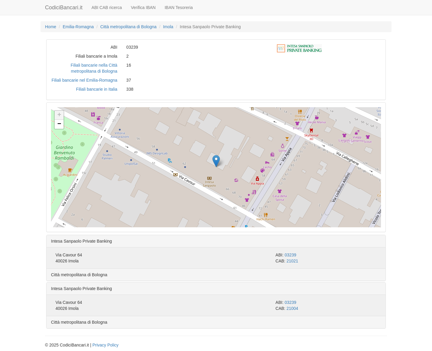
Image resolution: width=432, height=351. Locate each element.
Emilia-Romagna (78, 26)
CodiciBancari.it (63, 8)
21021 (292, 261)
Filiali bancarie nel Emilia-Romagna (84, 80)
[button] (216, 161)
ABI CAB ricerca (107, 7)
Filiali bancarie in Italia (96, 89)
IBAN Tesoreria (179, 7)
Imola (168, 26)
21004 (292, 308)
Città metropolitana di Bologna (128, 26)
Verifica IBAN (143, 7)
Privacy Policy (105, 345)
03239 (290, 255)
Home (50, 26)
